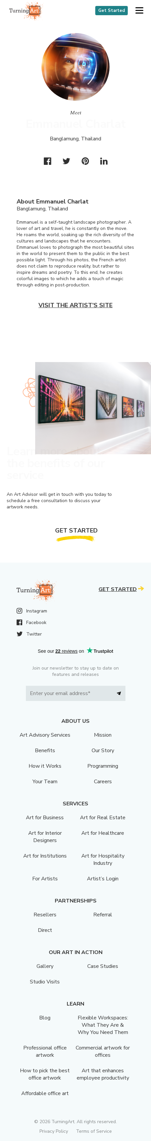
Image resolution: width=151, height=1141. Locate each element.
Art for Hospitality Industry (102, 859)
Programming (102, 766)
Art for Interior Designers (45, 836)
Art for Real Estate (102, 817)
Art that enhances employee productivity (103, 1074)
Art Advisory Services (45, 735)
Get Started (111, 11)
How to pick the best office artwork (45, 1074)
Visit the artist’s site (75, 305)
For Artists (45, 878)
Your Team (45, 781)
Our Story (103, 750)
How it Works (45, 766)
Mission (103, 735)
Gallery (45, 966)
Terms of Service (94, 1131)
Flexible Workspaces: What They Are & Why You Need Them (103, 1025)
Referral (102, 914)
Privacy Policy (53, 1131)
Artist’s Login (102, 878)
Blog (44, 1017)
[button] (139, 11)
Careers (103, 781)
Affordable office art (45, 1093)
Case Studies (102, 966)
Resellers (45, 914)
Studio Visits (45, 981)
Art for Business (45, 817)
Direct (45, 930)
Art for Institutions (45, 856)
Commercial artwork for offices (103, 1051)
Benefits (45, 750)
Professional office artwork (45, 1051)
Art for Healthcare (102, 833)
